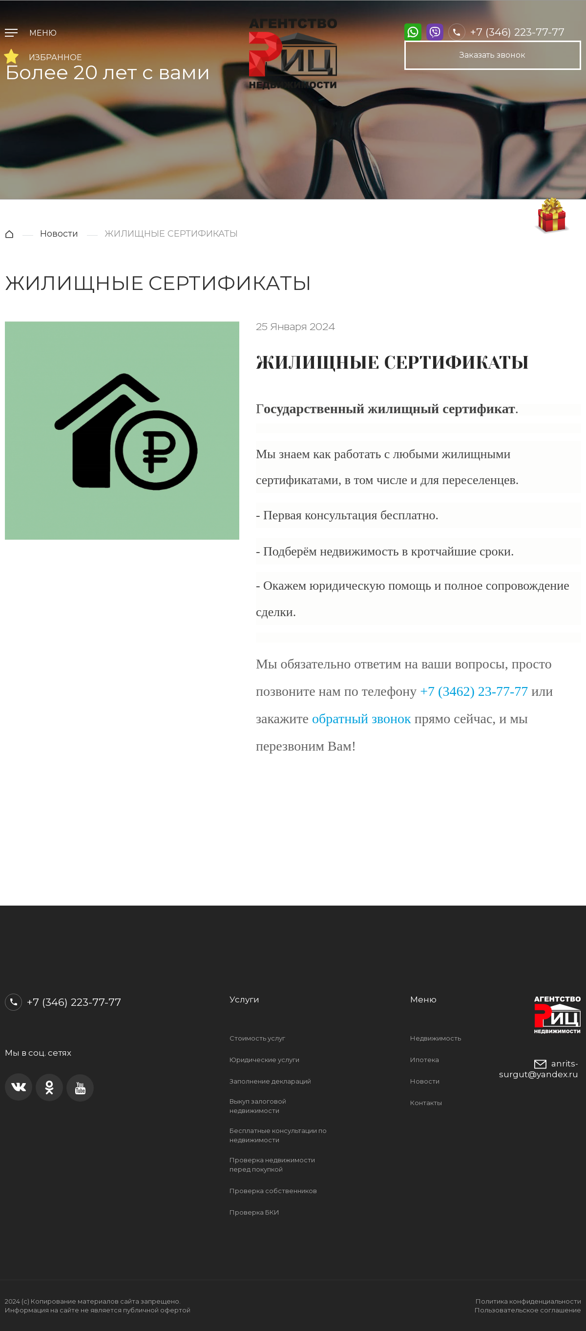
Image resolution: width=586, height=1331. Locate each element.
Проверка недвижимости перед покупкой (272, 1164)
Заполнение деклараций (270, 1081)
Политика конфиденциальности (528, 1301)
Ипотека (424, 1060)
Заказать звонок (492, 55)
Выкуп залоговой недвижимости (258, 1105)
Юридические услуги (264, 1060)
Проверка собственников (273, 1191)
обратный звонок (361, 718)
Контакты (426, 1103)
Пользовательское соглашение (528, 1310)
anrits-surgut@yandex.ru (538, 1068)
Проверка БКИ (254, 1212)
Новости (59, 233)
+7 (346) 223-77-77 (506, 32)
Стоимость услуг (257, 1038)
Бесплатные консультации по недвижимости (278, 1135)
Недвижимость (435, 1038)
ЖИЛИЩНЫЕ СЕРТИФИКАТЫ (171, 233)
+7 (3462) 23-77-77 (474, 691)
